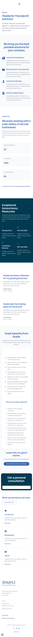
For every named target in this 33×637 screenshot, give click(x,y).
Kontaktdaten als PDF (7, 608)
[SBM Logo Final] (7, 2)
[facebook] (14, 628)
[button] (2, 634)
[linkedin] (19, 628)
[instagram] (16, 628)
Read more (8, 523)
